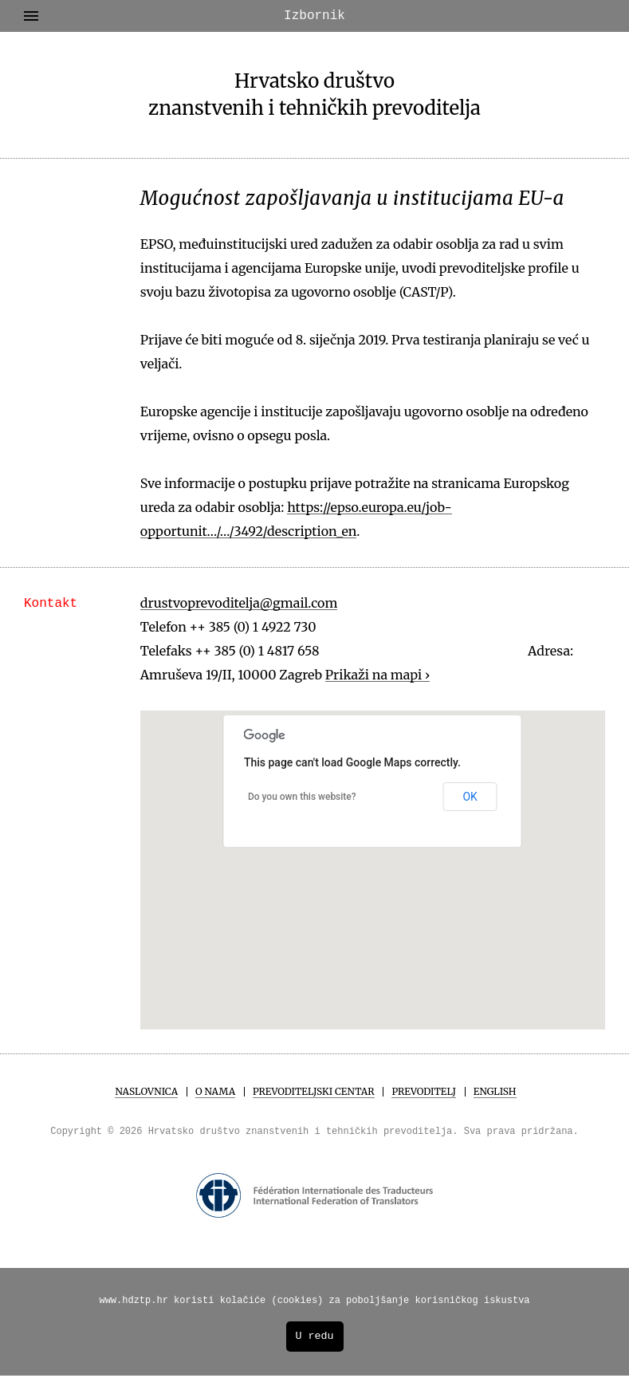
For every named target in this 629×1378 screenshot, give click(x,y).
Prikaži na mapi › (377, 675)
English (495, 1091)
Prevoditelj (423, 1091)
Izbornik (184, 16)
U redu (315, 1338)
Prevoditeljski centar (314, 1091)
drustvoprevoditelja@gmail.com (239, 603)
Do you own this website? (302, 796)
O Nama (215, 1091)
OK (469, 796)
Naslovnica (146, 1091)
